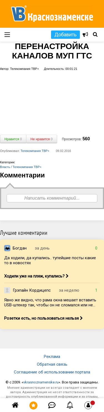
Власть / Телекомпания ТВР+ (20, 167)
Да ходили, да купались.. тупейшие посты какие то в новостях (50, 260)
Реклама (52, 356)
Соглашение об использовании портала (52, 372)
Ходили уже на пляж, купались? (36, 276)
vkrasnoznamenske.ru (41, 382)
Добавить (65, 34)
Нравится (13, 139)
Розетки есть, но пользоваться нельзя (43, 318)
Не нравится (42, 139)
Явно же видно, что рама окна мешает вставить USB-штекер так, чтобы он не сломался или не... (50, 302)
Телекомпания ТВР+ (35, 150)
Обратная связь (52, 364)
